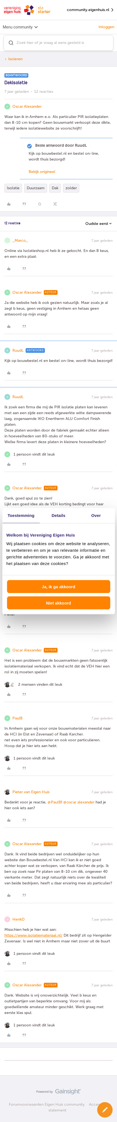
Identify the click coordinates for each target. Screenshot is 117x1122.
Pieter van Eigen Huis (31, 792)
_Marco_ (20, 240)
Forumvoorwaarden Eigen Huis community (47, 1104)
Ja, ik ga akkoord (58, 586)
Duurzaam (36, 188)
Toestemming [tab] (20, 515)
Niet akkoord (58, 602)
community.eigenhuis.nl (90, 10)
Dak (55, 188)
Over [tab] (96, 515)
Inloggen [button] (106, 27)
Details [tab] (59, 515)
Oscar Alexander (27, 106)
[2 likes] (33, 684)
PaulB (17, 718)
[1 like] (29, 454)
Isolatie (13, 188)
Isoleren (15, 59)
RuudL (17, 350)
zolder (71, 188)
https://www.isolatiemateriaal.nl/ (33, 935)
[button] (105, 1110)
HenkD (18, 919)
